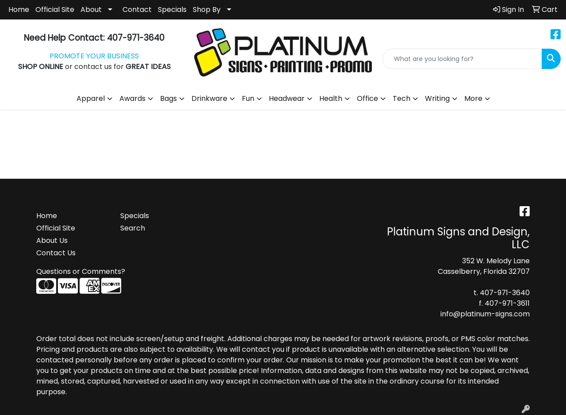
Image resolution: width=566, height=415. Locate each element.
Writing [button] (437, 98)
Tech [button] (401, 98)
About (91, 9)
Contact (137, 9)
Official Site (54, 9)
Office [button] (367, 98)
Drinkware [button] (209, 98)
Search (132, 228)
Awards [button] (132, 98)
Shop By (207, 9)
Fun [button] (248, 98)
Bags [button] (168, 98)
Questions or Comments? (80, 271)
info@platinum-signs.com (485, 314)
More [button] (473, 98)
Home (18, 9)
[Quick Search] (462, 59)
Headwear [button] (287, 98)
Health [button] (330, 98)
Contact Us (56, 253)
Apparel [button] (90, 98)
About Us (52, 240)
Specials (172, 9)
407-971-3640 (505, 293)
